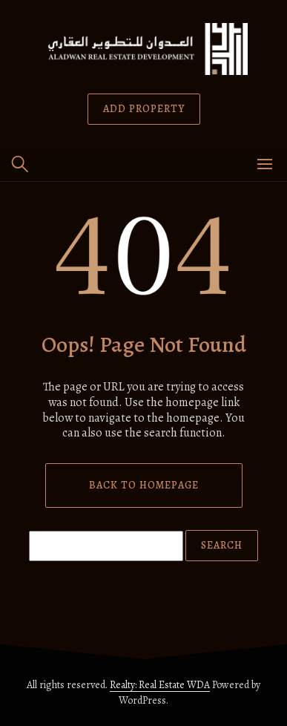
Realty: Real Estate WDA (160, 685)
